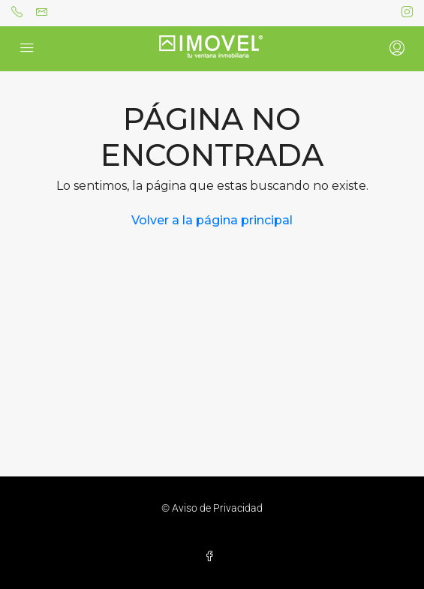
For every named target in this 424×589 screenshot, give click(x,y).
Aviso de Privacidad (217, 508)
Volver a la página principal (212, 220)
